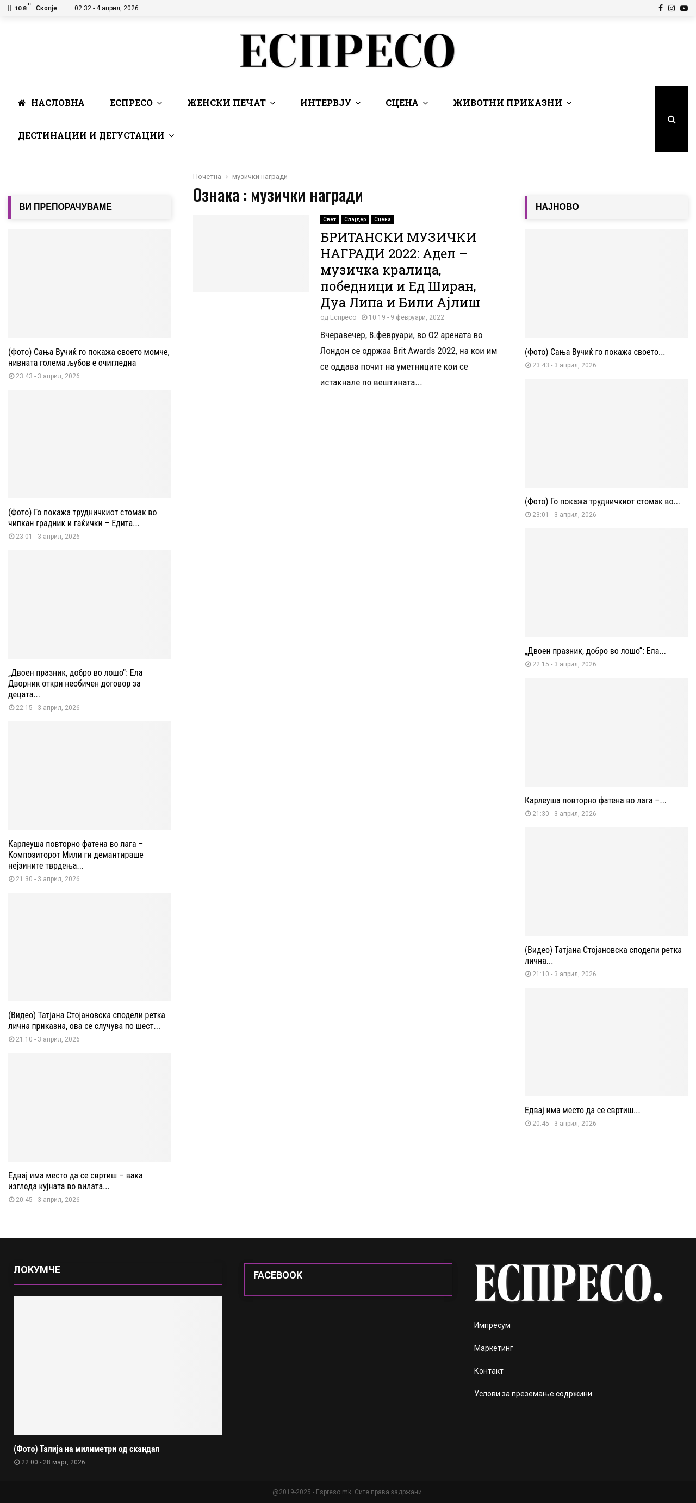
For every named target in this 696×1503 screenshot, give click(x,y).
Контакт (489, 1371)
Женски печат (226, 102)
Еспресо (131, 102)
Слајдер (355, 219)
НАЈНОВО (557, 207)
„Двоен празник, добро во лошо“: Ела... (595, 651)
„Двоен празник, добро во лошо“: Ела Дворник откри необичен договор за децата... (75, 684)
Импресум (492, 1325)
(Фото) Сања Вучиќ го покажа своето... (595, 352)
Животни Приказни (507, 102)
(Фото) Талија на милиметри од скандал (86, 1449)
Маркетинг (493, 1348)
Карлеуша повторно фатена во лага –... (596, 800)
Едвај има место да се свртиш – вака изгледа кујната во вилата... (75, 1181)
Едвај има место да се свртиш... (583, 1110)
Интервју (325, 102)
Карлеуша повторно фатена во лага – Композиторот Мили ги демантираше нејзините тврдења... (76, 855)
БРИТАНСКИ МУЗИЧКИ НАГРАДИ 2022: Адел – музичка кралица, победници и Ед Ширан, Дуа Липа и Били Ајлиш (400, 269)
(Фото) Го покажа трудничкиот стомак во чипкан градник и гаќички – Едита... (82, 517)
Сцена (402, 102)
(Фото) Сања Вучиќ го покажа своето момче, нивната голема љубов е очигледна (89, 357)
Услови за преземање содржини (533, 1393)
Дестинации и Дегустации (91, 135)
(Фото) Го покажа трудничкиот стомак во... (602, 501)
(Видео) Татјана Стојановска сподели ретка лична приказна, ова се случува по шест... (86, 1020)
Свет (329, 219)
